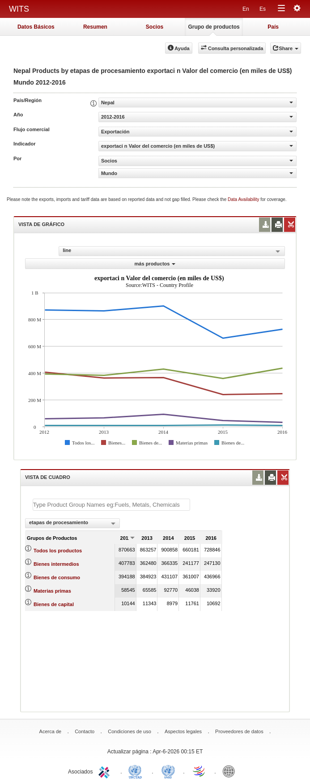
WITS (19, 8)
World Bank (231, 771)
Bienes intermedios (56, 564)
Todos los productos (58, 550)
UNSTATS (168, 771)
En (245, 9)
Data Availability (244, 199)
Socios (154, 27)
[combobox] (72, 523)
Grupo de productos (213, 27)
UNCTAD (137, 771)
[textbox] (111, 505)
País (273, 27)
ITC (106, 771)
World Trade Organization (199, 771)
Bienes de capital (54, 604)
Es (262, 9)
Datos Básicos (36, 27)
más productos (155, 263)
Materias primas (52, 591)
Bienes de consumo (57, 577)
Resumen (95, 27)
